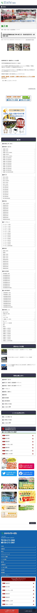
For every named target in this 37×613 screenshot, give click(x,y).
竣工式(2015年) (5, 196)
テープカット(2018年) (7, 238)
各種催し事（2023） (8, 143)
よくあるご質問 (7, 406)
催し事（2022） (6, 312)
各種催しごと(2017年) (7, 335)
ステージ (4, 315)
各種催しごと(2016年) (7, 337)
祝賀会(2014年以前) (6, 219)
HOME (2, 546)
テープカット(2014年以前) (7, 245)
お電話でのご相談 (9, 611)
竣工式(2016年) (5, 194)
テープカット (7, 222)
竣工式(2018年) (5, 191)
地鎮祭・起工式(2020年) (7, 161)
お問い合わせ (28, 611)
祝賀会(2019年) (5, 210)
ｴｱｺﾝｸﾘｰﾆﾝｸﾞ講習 (4, 556)
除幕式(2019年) (5, 261)
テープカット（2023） (7, 226)
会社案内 (3, 569)
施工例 (2, 562)
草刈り (2, 551)
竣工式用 (7, 438)
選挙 (4, 324)
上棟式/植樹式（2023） (7, 292)
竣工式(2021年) (28, 39)
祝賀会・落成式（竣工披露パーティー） (13, 385)
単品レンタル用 (8, 453)
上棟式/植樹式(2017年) (7, 301)
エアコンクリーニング (5, 554)
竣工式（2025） (6, 184)
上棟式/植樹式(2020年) (7, 296)
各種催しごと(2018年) (7, 333)
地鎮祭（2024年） (6, 154)
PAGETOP (32, 523)
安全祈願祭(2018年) (6, 280)
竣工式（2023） (6, 178)
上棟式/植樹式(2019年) (7, 298)
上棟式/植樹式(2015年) (7, 305)
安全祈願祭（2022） (6, 273)
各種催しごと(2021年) (7, 328)
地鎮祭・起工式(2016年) (7, 168)
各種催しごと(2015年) (7, 338)
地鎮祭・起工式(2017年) (7, 166)
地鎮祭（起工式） (8, 146)
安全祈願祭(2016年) (6, 284)
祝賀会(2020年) (5, 208)
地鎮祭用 (7, 435)
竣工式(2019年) (5, 189)
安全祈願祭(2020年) (6, 277)
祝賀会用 (7, 441)
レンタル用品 (3, 559)
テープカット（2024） (7, 229)
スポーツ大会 (5, 317)
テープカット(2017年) (7, 240)
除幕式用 (7, 447)
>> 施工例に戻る (31, 88)
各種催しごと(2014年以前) (7, 340)
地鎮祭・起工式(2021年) (7, 159)
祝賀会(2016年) (5, 215)
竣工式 (33, 39)
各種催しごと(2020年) (7, 330)
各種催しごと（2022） (8, 319)
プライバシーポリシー (5, 525)
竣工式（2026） (6, 177)
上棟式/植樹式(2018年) (7, 299)
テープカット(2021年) (7, 233)
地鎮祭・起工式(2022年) (7, 157)
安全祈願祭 (6, 271)
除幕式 (5, 248)
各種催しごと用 (8, 450)
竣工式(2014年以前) (6, 198)
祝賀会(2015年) (5, 217)
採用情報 (3, 572)
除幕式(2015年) (5, 268)
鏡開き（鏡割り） (8, 391)
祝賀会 (5, 201)
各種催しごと (7, 309)
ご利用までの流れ (8, 403)
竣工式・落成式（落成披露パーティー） (13, 382)
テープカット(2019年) (7, 236)
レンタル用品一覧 (8, 416)
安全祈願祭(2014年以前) (7, 287)
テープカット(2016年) (7, 242)
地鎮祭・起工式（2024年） (8, 156)
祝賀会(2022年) (5, 205)
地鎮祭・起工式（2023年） (8, 152)
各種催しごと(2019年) (7, 331)
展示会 (4, 326)
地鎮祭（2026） (6, 150)
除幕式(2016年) (5, 266)
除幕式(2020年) (5, 259)
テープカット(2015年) (7, 243)
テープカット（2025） (7, 231)
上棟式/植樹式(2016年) (7, 303)
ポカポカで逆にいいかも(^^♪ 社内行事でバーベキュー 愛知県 (20, 349)
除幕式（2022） (6, 257)
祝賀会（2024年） (6, 203)
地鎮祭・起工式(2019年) (7, 163)
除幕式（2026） (6, 254)
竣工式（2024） (6, 182)
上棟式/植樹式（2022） (7, 294)
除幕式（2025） (6, 250)
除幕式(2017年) (5, 264)
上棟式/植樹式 (7, 290)
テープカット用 (8, 444)
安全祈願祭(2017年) (6, 282)
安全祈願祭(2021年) (6, 275)
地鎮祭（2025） (6, 149)
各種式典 (3, 548)
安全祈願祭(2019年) (6, 278)
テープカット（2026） (7, 224)
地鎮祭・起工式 (7, 379)
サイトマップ (3, 528)
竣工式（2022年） (6, 180)
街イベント (5, 321)
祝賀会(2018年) (5, 212)
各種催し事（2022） (6, 313)
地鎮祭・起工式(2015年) (7, 170)
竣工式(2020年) (5, 187)
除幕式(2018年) (5, 263)
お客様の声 (3, 564)
